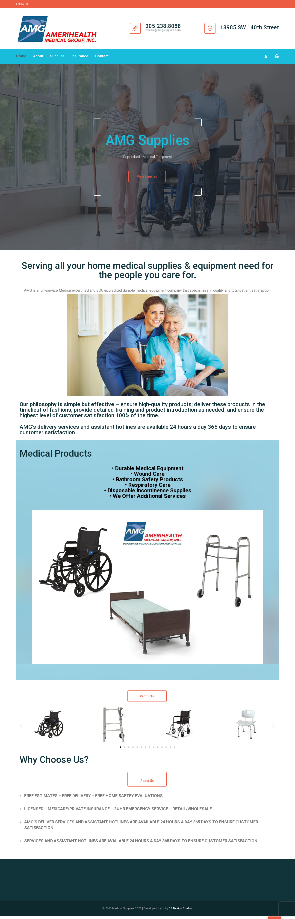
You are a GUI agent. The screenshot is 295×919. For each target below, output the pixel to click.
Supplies (57, 58)
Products (147, 699)
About (38, 58)
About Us (147, 783)
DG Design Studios (181, 911)
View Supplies (147, 180)
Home (21, 58)
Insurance (79, 58)
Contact (102, 58)
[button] (275, 58)
